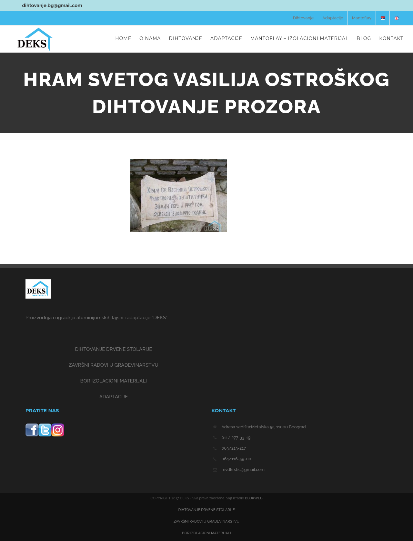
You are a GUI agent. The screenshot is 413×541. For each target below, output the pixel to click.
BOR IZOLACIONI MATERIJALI (113, 381)
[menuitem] (303, 18)
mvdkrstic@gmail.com (243, 469)
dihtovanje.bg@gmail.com (41, 5)
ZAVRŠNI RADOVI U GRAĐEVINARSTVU (113, 365)
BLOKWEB (254, 498)
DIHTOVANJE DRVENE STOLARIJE (113, 349)
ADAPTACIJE (113, 397)
